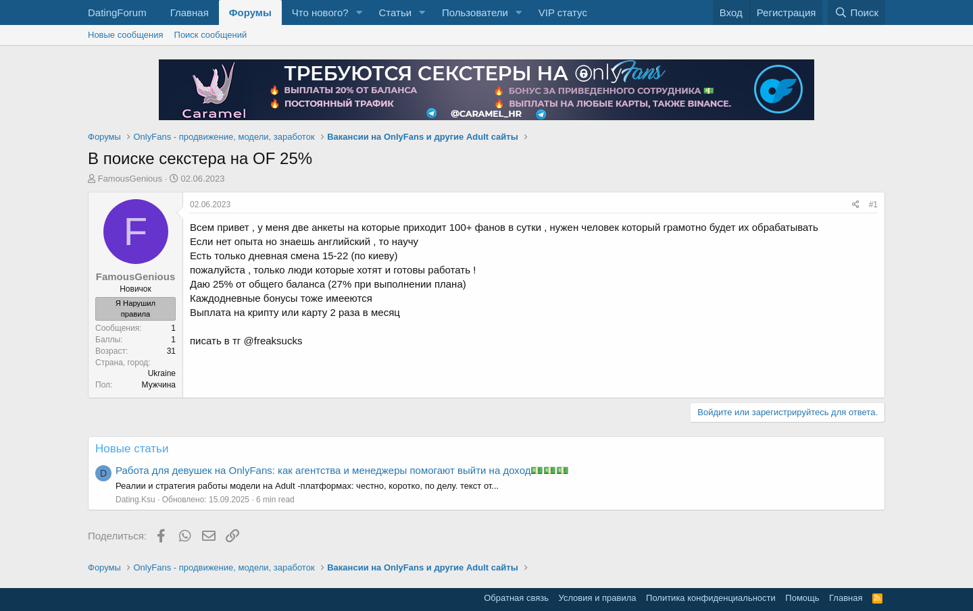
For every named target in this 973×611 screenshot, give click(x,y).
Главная (189, 12)
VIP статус (563, 12)
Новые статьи (131, 448)
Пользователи (475, 12)
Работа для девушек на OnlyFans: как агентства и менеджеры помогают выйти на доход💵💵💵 (342, 470)
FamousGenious (130, 179)
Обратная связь (516, 598)
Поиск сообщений (210, 35)
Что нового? (320, 12)
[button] (358, 12)
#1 (873, 204)
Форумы (250, 12)
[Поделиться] (855, 205)
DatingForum (117, 12)
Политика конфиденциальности (711, 598)
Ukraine (162, 373)
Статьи (394, 12)
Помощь (802, 598)
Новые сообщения (126, 35)
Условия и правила (598, 598)
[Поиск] (856, 12)
